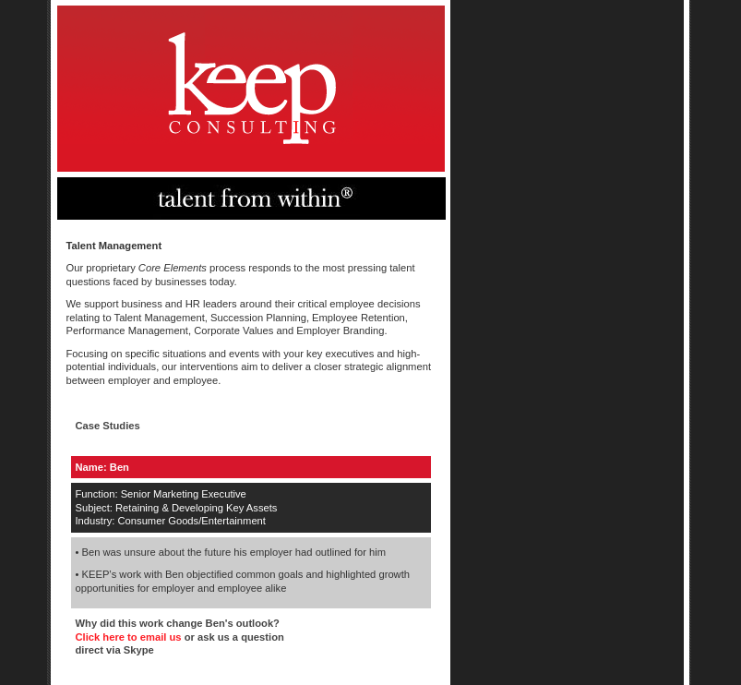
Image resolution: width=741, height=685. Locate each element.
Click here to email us (130, 637)
